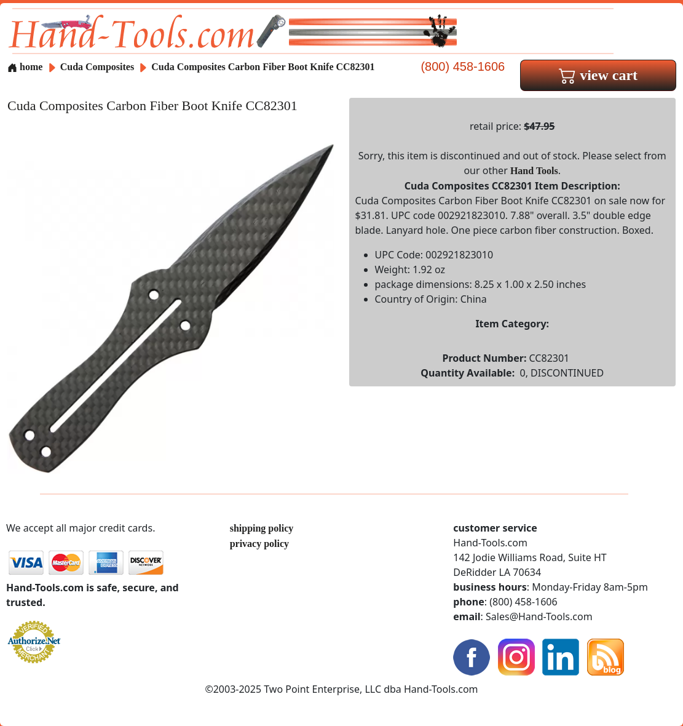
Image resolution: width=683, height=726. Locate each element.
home (24, 67)
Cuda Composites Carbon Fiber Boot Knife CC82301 (262, 67)
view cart (598, 75)
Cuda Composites (98, 67)
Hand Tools (534, 171)
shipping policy (262, 528)
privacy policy (259, 543)
